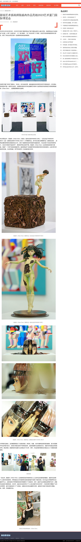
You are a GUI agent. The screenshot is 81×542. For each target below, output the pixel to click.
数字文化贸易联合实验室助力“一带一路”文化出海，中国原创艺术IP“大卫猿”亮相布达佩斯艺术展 (71, 36)
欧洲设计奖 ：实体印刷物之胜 (70, 33)
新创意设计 (15, 21)
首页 (17, 5)
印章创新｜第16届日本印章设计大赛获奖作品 (71, 44)
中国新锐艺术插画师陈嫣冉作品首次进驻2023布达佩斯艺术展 (71, 25)
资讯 (34, 5)
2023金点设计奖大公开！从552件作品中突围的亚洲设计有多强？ (71, 66)
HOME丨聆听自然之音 (68, 28)
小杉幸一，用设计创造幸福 (69, 39)
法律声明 (12, 538)
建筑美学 (49, 5)
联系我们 (7, 538)
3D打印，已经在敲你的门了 (69, 17)
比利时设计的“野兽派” (68, 42)
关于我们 (1, 538)
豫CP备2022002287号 (70, 540)
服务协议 (17, 538)
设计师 (28, 5)
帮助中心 (22, 538)
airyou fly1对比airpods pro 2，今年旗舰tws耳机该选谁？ (71, 61)
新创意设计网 (7, 10)
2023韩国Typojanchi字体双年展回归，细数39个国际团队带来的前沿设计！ (71, 64)
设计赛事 (56, 5)
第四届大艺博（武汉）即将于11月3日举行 (71, 31)
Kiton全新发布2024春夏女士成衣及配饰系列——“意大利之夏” (71, 55)
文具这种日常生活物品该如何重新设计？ (71, 20)
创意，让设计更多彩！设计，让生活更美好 (9, 1)
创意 (22, 5)
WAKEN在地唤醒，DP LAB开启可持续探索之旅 (71, 22)
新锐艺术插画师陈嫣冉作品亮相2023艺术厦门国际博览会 (71, 14)
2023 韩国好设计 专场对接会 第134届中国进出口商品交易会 (71, 50)
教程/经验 (41, 5)
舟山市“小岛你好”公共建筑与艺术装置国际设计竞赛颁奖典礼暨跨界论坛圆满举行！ (71, 53)
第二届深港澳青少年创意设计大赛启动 (71, 58)
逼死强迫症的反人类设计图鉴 (70, 47)
